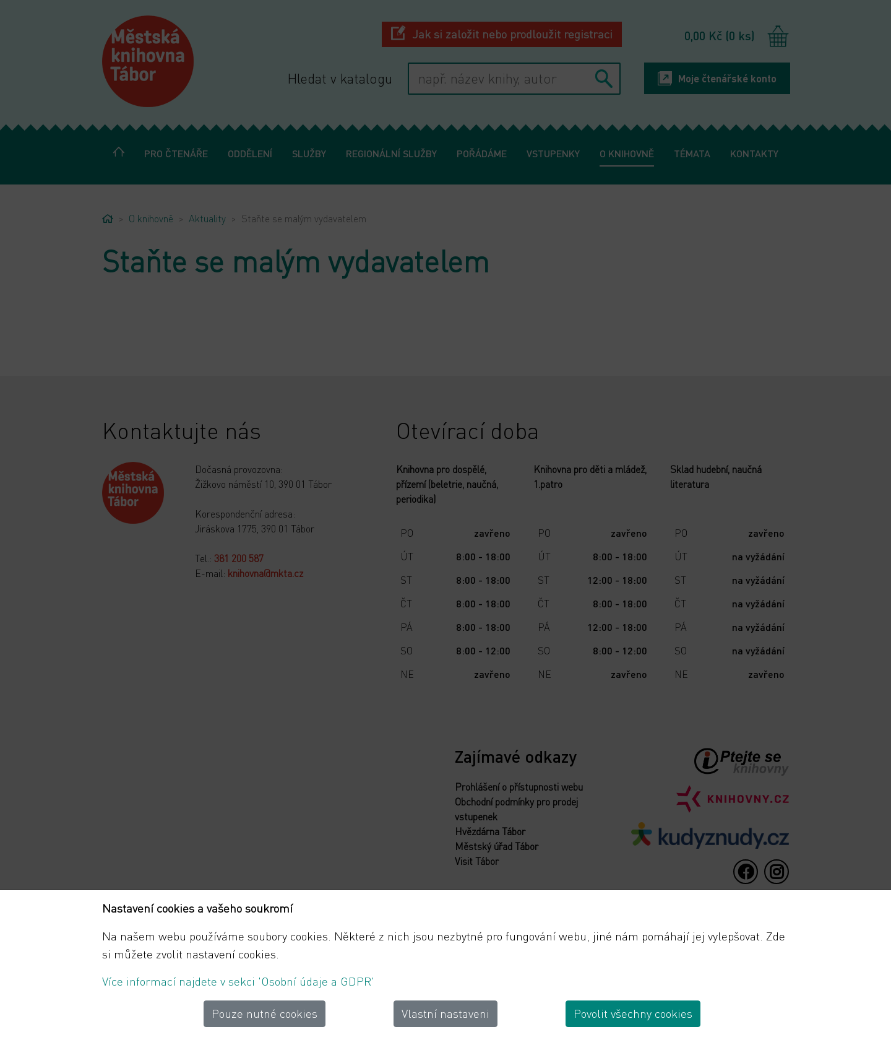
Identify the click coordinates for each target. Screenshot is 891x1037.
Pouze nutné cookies (264, 1013)
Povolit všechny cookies (633, 1013)
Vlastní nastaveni (445, 1013)
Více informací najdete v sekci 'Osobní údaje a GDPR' (238, 981)
